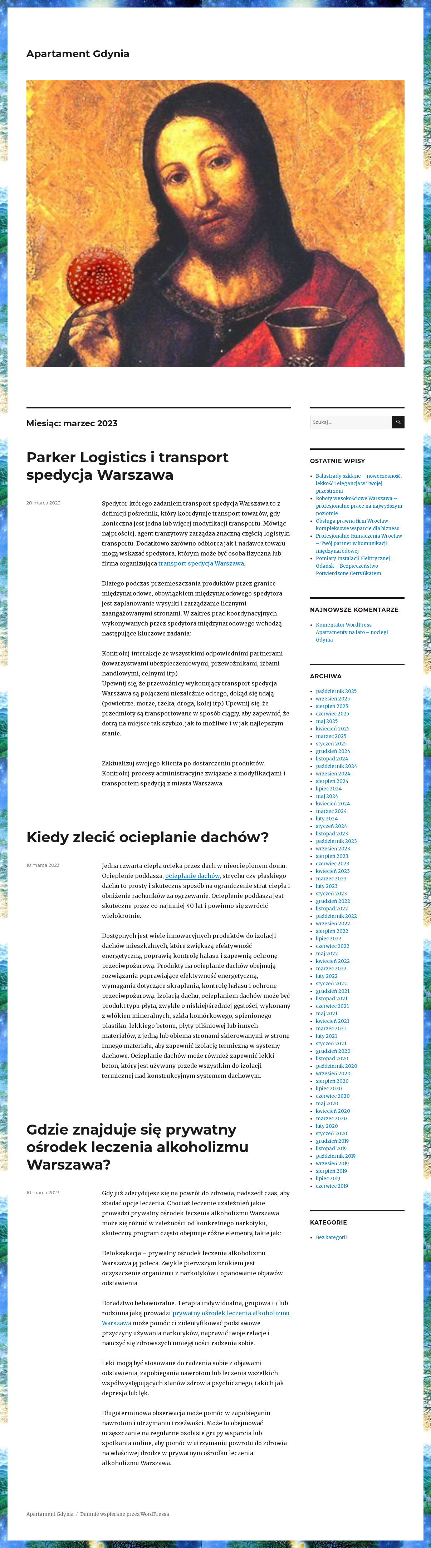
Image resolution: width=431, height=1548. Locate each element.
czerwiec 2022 (332, 946)
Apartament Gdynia (78, 53)
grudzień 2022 (333, 901)
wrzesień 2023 (333, 849)
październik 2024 (336, 766)
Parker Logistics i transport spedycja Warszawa (127, 465)
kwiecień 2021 (332, 1021)
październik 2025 (336, 691)
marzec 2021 (331, 1029)
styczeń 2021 (331, 1044)
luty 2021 (326, 1036)
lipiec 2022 (329, 939)
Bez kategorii (331, 1238)
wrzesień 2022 (333, 924)
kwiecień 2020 (333, 1111)
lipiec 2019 (328, 1179)
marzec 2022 (331, 969)
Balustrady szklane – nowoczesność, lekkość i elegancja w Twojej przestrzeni (359, 483)
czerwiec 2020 (333, 1096)
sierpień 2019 (331, 1171)
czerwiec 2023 (332, 864)
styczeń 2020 (331, 1134)
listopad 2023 (332, 834)
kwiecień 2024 (333, 804)
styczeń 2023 (331, 894)
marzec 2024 (331, 811)
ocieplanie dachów (192, 875)
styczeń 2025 (331, 744)
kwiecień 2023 (333, 871)
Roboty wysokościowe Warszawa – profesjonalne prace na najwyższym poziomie (359, 506)
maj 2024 (327, 796)
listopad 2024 (332, 759)
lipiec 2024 (329, 789)
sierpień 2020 (332, 1081)
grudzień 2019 (332, 1141)
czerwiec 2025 (332, 714)
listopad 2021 (331, 999)
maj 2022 (327, 954)
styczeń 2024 (331, 826)
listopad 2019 (331, 1149)
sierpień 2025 (332, 706)
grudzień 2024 (333, 751)
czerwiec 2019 (332, 1186)
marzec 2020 (331, 1119)
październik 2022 (336, 916)
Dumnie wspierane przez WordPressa (124, 1514)
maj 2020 (327, 1104)
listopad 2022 (332, 909)
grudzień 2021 (332, 991)
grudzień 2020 (333, 1051)
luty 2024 (327, 819)
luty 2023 (327, 886)
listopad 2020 (332, 1059)
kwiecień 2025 (332, 729)
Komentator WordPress (344, 625)
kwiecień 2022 (333, 961)
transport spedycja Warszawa (201, 563)
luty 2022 (327, 976)
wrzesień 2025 (333, 699)
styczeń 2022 (331, 984)
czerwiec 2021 (332, 1006)
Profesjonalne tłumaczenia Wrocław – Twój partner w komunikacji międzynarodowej (359, 543)
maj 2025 (327, 721)
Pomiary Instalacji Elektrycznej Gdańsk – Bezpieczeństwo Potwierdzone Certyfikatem (353, 566)
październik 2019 (336, 1156)
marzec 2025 (331, 736)
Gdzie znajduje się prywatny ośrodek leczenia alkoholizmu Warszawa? (137, 1147)
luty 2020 (327, 1126)
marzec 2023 (331, 879)
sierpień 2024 (332, 781)
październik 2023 (336, 841)
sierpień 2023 (332, 856)
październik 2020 (336, 1066)
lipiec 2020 (329, 1089)
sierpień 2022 (332, 931)
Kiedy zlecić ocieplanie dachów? (147, 837)
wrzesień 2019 (332, 1164)
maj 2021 (326, 1014)
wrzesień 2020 (333, 1074)
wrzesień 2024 (333, 774)
